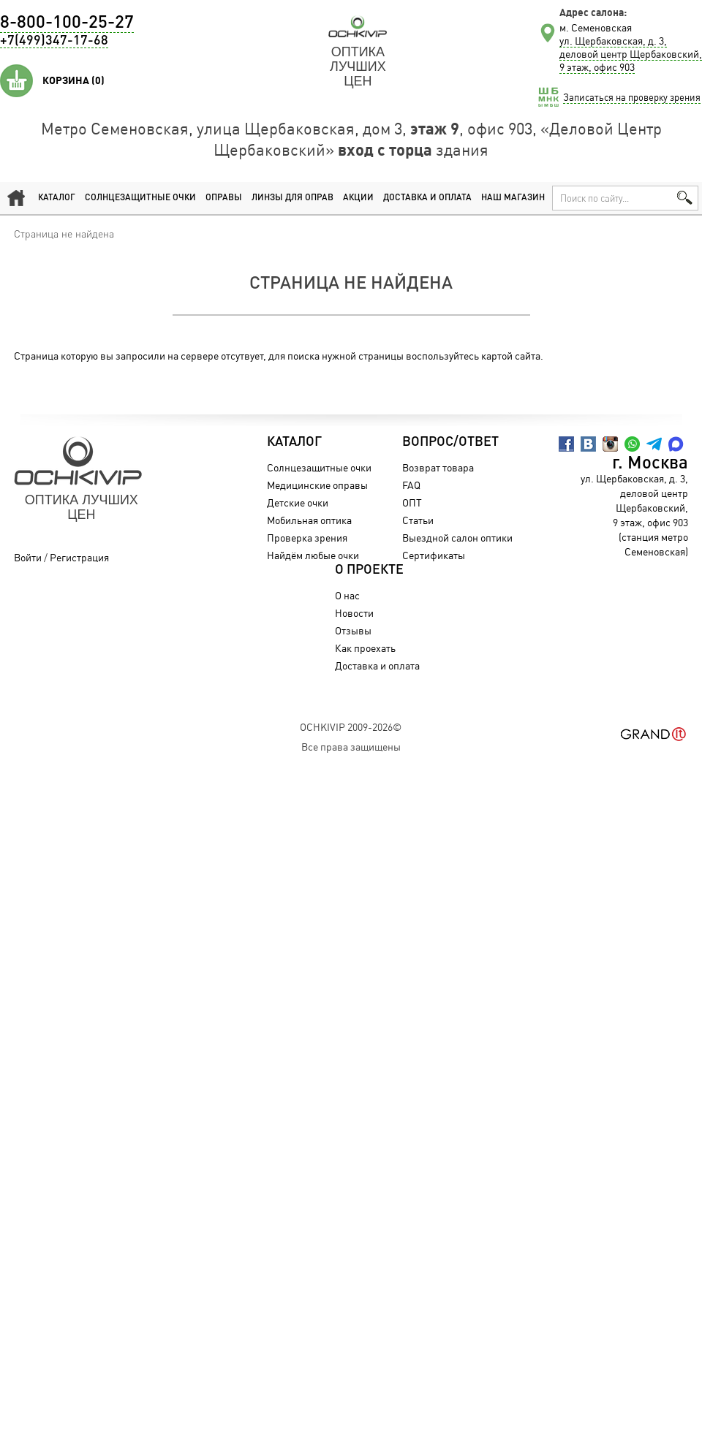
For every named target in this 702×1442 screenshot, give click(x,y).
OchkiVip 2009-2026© (350, 727)
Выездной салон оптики (457, 537)
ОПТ (412, 502)
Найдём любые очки (313, 555)
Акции (358, 198)
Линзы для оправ (292, 198)
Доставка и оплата (427, 198)
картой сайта (510, 355)
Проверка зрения (307, 537)
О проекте (369, 570)
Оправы (223, 198)
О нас (347, 595)
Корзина (73, 80)
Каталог (56, 198)
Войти (28, 557)
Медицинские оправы (317, 485)
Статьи (418, 520)
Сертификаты (433, 555)
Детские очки (297, 502)
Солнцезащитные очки (140, 198)
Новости (354, 613)
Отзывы (353, 630)
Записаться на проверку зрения (632, 97)
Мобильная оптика (309, 520)
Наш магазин (513, 198)
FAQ (411, 485)
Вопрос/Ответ (450, 442)
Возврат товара (438, 467)
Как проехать (365, 648)
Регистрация (79, 557)
